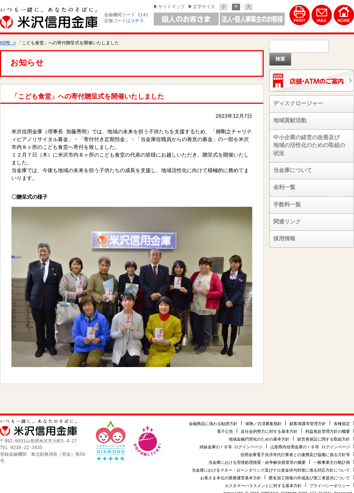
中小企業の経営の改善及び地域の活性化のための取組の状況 (309, 142)
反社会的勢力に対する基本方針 (269, 427)
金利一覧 (284, 184)
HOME (5, 40)
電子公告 (225, 427)
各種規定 (342, 420)
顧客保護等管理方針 (307, 420)
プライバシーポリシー (329, 482)
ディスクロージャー (298, 100)
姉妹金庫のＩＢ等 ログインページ (231, 443)
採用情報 (284, 235)
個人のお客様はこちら (186, 19)
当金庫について (292, 167)
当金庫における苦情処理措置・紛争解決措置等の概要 (257, 458)
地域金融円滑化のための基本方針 (259, 435)
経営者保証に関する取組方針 (323, 435)
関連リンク (287, 218)
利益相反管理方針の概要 (327, 427)
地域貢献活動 (289, 117)
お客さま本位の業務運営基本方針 (230, 474)
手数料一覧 (287, 201)
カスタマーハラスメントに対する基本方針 (263, 482)
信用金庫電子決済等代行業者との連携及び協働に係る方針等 (295, 451)
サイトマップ (171, 7)
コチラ (137, 21)
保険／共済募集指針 (263, 420)
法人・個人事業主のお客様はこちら (252, 19)
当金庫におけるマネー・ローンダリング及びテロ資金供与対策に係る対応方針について (271, 466)
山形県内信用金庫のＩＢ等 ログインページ (310, 443)
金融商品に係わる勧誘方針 (213, 420)
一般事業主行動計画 (331, 458)
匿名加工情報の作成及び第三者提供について (309, 474)
